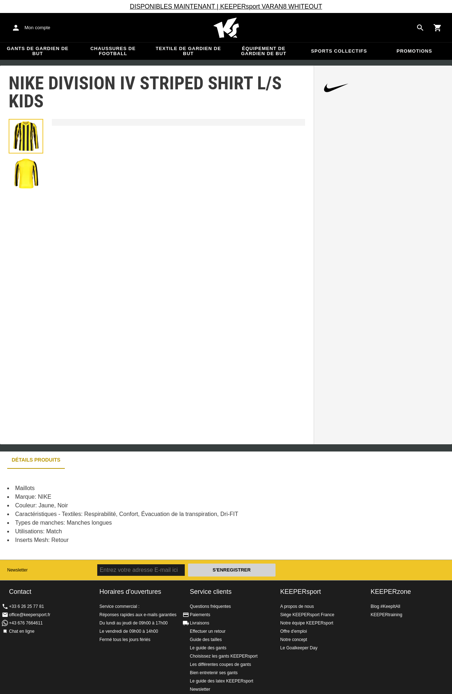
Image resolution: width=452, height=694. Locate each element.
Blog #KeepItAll (385, 606)
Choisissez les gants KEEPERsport (224, 656)
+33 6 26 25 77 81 (26, 606)
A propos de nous (297, 606)
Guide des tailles (206, 639)
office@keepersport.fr (29, 614)
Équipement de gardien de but (263, 51)
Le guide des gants (208, 647)
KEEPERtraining (386, 614)
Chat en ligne (22, 631)
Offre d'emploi (293, 631)
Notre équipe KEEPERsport (306, 623)
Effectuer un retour (207, 631)
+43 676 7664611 (26, 623)
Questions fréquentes (210, 606)
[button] (26, 136)
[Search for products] (420, 28)
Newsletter (17, 570)
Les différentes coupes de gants (220, 664)
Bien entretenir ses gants (214, 672)
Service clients (211, 591)
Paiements (200, 614)
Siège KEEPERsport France (307, 614)
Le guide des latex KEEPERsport (221, 681)
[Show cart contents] (437, 28)
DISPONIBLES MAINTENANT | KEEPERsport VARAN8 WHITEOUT (226, 6)
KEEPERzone (391, 591)
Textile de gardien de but (188, 51)
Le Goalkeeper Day (298, 647)
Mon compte (37, 27)
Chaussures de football (113, 51)
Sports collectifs (339, 51)
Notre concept (293, 639)
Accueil (226, 28)
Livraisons (199, 623)
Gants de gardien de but (37, 51)
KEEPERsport (300, 591)
